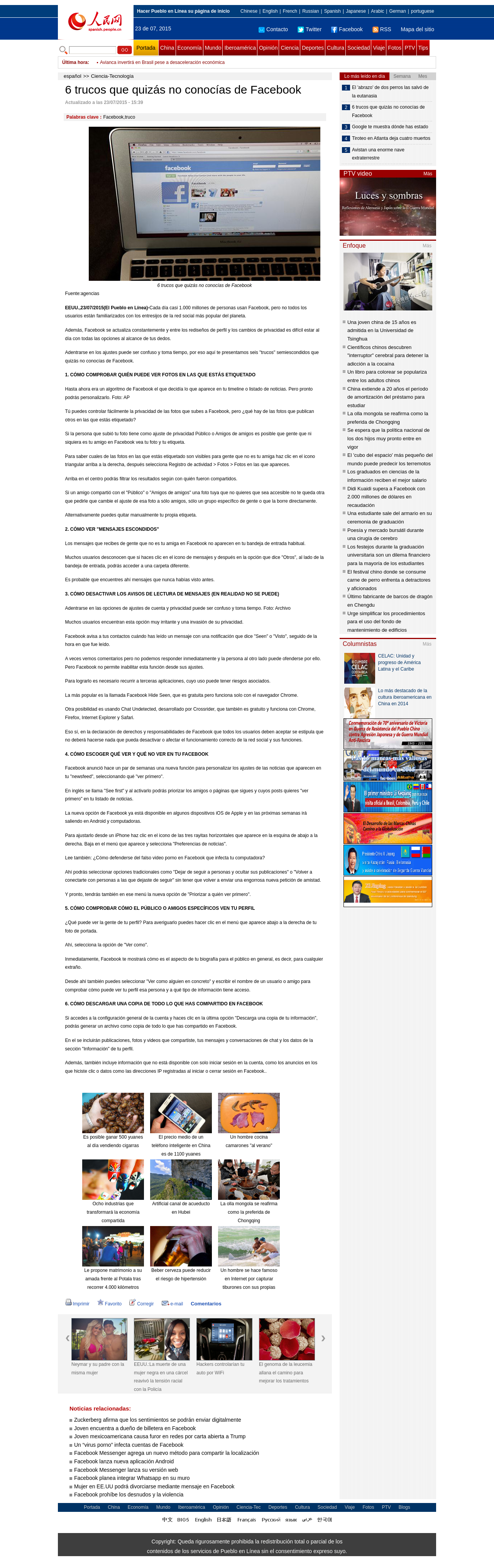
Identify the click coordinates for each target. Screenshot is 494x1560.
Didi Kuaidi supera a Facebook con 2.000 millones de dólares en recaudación (386, 497)
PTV (409, 48)
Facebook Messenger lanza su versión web (126, 1470)
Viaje (379, 48)
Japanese (356, 11)
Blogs (404, 1507)
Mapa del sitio (417, 29)
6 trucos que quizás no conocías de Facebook (388, 111)
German (397, 11)
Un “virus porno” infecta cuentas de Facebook (128, 1445)
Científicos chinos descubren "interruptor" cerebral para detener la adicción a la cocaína (387, 355)
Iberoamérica (240, 48)
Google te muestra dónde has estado (390, 126)
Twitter (309, 29)
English (269, 11)
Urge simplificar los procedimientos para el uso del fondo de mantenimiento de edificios (386, 622)
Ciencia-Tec (249, 1507)
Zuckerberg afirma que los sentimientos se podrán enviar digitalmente (157, 1420)
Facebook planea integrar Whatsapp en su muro (132, 1478)
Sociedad (358, 48)
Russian (310, 11)
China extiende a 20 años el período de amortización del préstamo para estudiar (387, 397)
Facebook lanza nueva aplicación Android (124, 1461)
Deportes (313, 48)
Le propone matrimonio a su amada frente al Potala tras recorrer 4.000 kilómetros (113, 1279)
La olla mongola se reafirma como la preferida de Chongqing (248, 1212)
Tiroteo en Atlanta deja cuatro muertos (391, 138)
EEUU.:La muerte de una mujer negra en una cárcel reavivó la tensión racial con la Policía (161, 1377)
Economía (190, 48)
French (290, 11)
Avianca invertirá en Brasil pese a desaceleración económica (162, 62)
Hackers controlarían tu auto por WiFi (220, 1368)
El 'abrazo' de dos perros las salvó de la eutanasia (390, 92)
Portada (145, 48)
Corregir (141, 1304)
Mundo (213, 48)
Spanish (332, 11)
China (167, 48)
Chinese (248, 11)
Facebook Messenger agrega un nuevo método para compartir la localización (166, 1453)
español (72, 76)
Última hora (75, 62)
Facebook (346, 29)
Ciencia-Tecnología (112, 76)
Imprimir (77, 1304)
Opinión (268, 48)
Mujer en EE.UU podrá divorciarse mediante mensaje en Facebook (154, 1486)
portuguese (422, 11)
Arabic (377, 11)
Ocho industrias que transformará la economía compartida (113, 1212)
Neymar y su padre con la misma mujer (97, 1368)
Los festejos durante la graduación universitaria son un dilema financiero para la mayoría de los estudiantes (388, 555)
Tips (423, 48)
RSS (381, 29)
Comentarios (206, 1304)
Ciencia (290, 48)
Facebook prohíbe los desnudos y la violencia (128, 1494)
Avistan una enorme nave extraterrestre (378, 154)
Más (427, 173)
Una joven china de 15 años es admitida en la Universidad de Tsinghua (381, 330)
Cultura (335, 48)
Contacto (273, 29)
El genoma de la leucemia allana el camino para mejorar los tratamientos (285, 1373)
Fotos (394, 48)
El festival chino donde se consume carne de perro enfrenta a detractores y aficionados (388, 580)
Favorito (109, 1304)
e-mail (172, 1304)
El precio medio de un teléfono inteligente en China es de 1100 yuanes (181, 1145)
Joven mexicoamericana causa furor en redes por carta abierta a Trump (159, 1436)
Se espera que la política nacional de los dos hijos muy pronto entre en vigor (388, 438)
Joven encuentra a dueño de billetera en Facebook (135, 1428)
